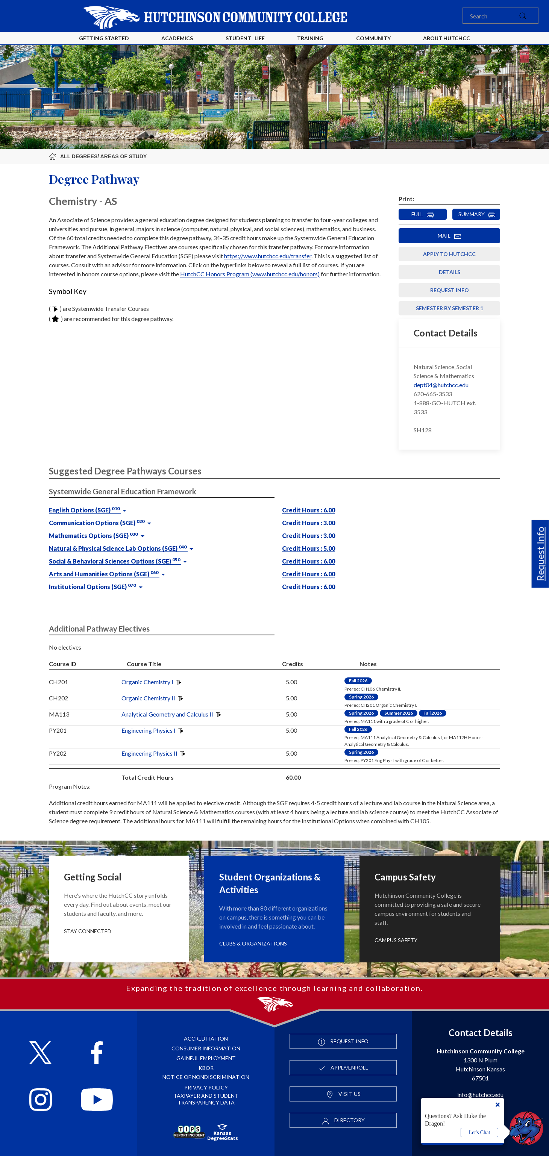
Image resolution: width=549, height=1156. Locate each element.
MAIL (449, 236)
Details (449, 272)
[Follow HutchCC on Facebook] (97, 1053)
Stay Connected (87, 931)
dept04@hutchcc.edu (441, 384)
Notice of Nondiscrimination (205, 1077)
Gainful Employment (206, 1058)
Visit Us (343, 1094)
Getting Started (104, 38)
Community (373, 38)
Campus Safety (396, 940)
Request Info (540, 554)
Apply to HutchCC (449, 254)
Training (310, 38)
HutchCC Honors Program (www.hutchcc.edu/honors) (250, 273)
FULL (422, 214)
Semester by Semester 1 (449, 308)
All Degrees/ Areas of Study (98, 156)
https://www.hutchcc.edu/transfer (267, 255)
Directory (343, 1120)
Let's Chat (479, 1132)
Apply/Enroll (343, 1068)
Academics (177, 38)
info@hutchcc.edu (480, 1094)
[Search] (500, 16)
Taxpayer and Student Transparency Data (205, 1099)
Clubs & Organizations (253, 943)
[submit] (522, 16)
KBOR (206, 1068)
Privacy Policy (206, 1087)
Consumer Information (205, 1048)
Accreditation (206, 1038)
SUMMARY (477, 214)
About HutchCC (446, 38)
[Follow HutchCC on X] (40, 1053)
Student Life (245, 38)
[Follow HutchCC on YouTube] (97, 1100)
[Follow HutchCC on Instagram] (40, 1100)
